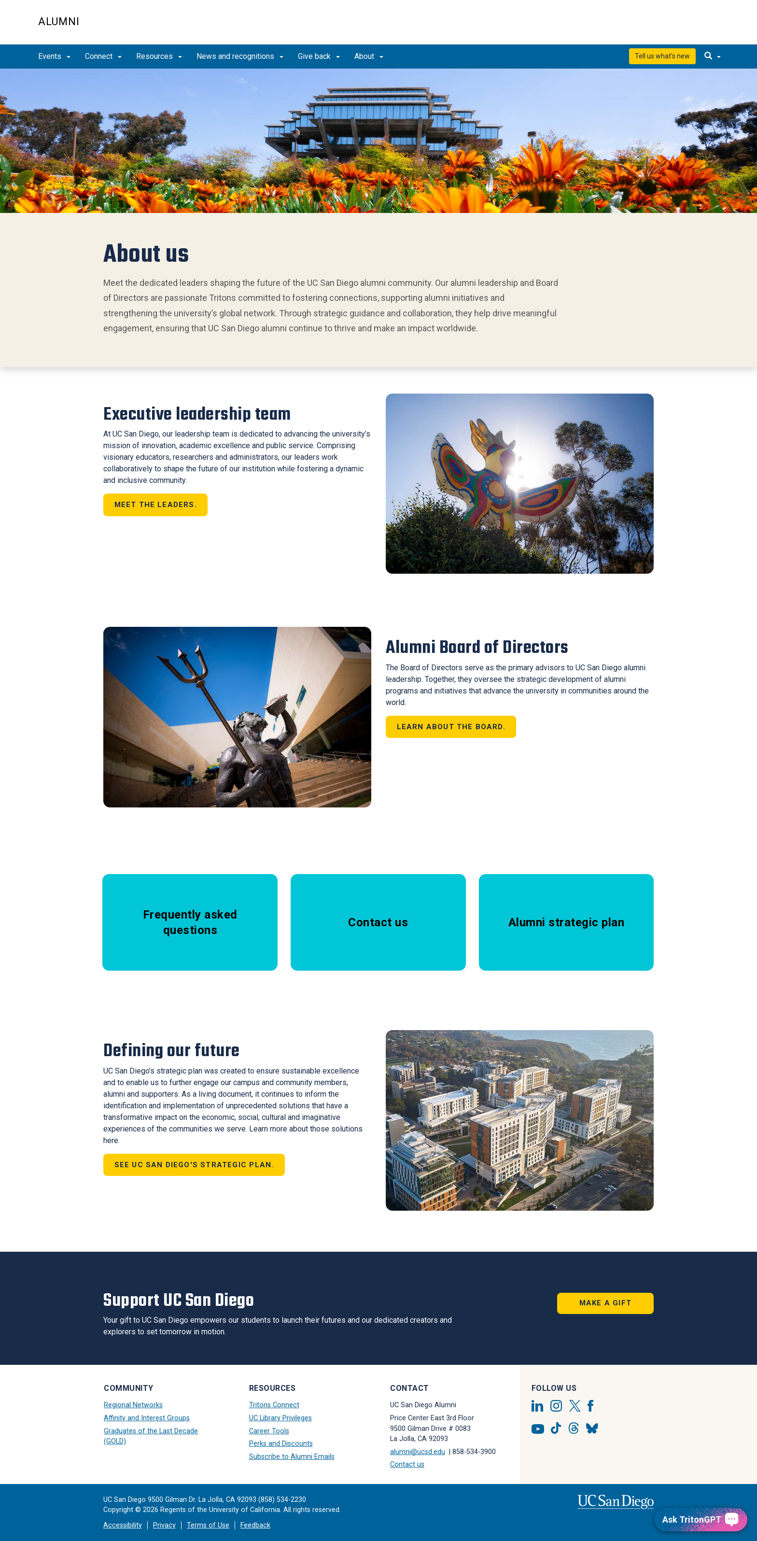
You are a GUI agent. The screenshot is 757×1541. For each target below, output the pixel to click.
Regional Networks (133, 1405)
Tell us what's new (662, 56)
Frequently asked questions (190, 922)
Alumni (59, 21)
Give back (319, 56)
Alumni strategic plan (566, 922)
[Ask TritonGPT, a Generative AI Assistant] (700, 1519)
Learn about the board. (451, 726)
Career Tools (269, 1431)
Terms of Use (208, 1525)
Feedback (255, 1525)
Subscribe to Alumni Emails (292, 1457)
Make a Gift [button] (605, 1303)
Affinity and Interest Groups (147, 1418)
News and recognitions (239, 56)
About (368, 56)
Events (54, 56)
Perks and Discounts (281, 1444)
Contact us (378, 922)
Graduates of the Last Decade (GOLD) (151, 1436)
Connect (103, 56)
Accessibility (122, 1525)
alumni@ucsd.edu (417, 1452)
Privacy (164, 1525)
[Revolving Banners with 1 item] (378, 141)
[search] (712, 56)
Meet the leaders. (155, 504)
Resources (159, 56)
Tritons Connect (274, 1405)
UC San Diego (663, 27)
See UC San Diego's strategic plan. (194, 1164)
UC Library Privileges (280, 1418)
